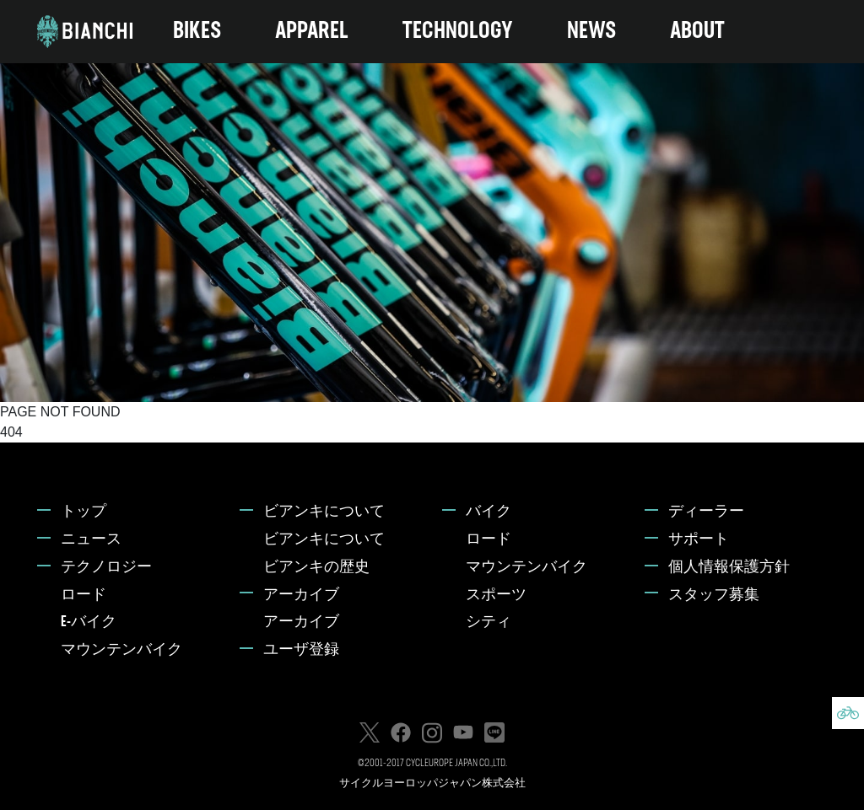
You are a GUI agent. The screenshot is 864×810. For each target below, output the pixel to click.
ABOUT (697, 31)
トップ (83, 512)
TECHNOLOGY (457, 31)
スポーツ (496, 595)
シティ (488, 622)
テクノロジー (106, 568)
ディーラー (706, 512)
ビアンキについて (324, 512)
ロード (83, 595)
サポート (698, 540)
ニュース (91, 540)
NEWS (591, 31)
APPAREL (311, 31)
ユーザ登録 (301, 650)
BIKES (197, 31)
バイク (488, 512)
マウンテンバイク (121, 650)
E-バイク (88, 622)
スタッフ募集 (713, 595)
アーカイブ (301, 595)
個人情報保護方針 (729, 568)
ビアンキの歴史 (316, 568)
